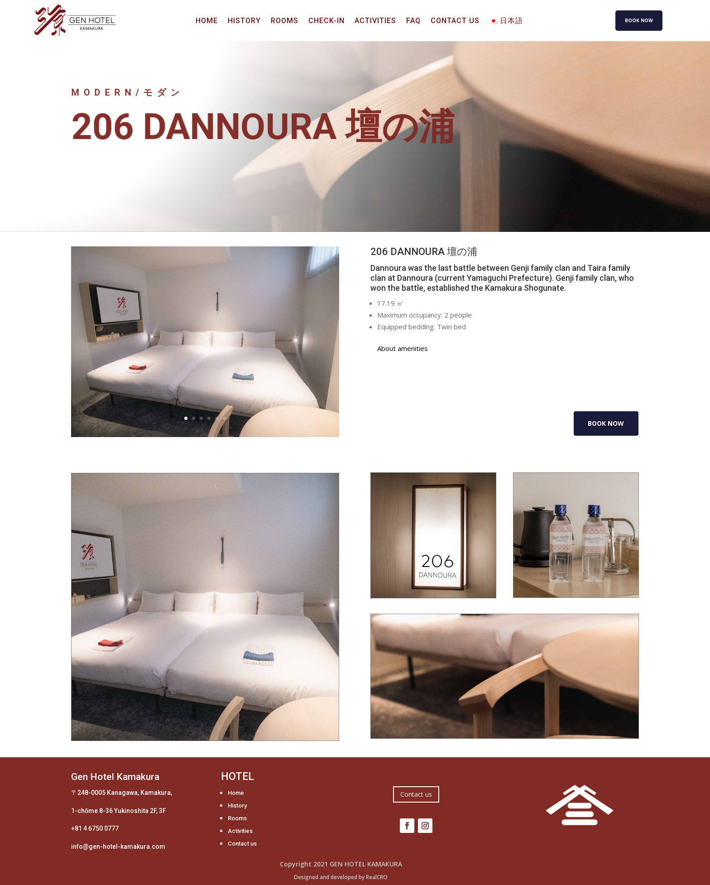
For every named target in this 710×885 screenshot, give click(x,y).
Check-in (326, 21)
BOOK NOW (639, 20)
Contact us (455, 21)
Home (207, 21)
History (244, 21)
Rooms (284, 21)
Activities (375, 21)
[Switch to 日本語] (506, 23)
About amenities (402, 348)
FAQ (413, 21)
